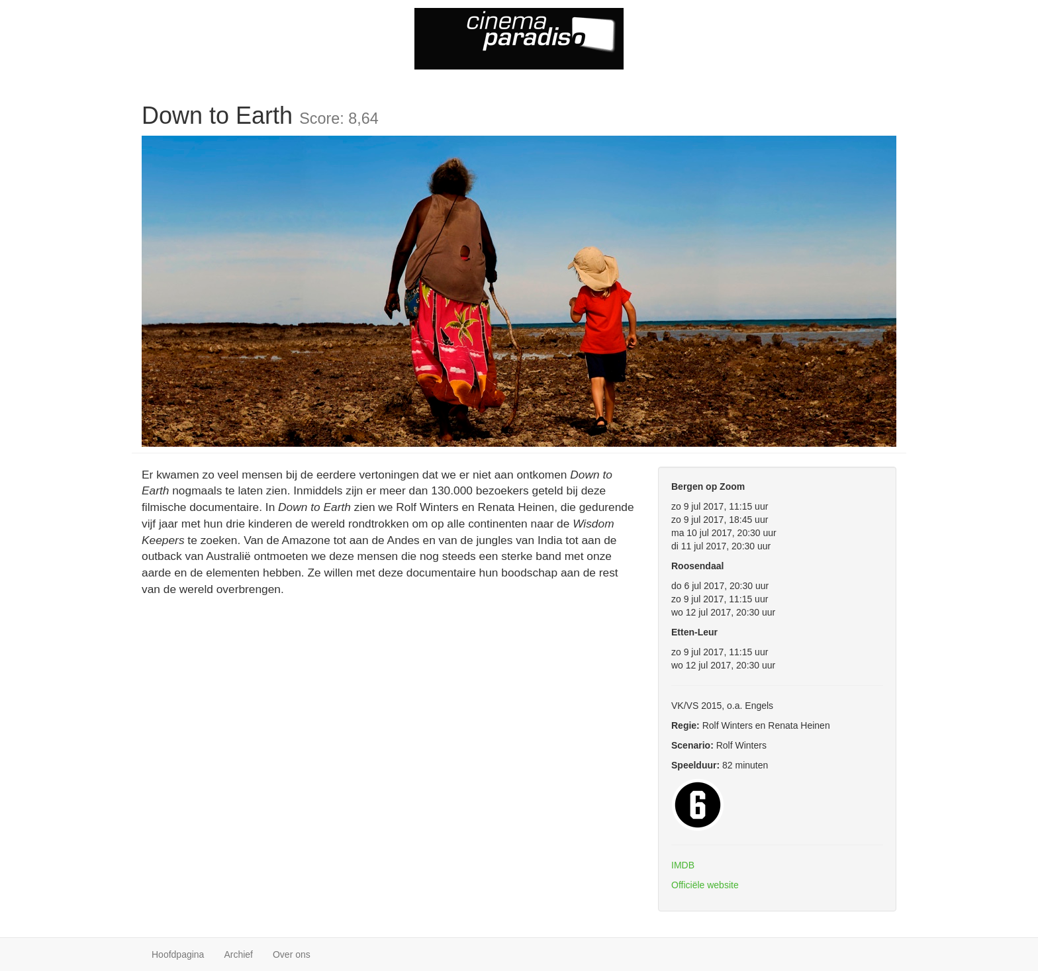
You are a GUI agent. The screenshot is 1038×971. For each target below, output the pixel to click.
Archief (238, 954)
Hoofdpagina (178, 954)
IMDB (682, 865)
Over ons (291, 954)
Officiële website (705, 885)
